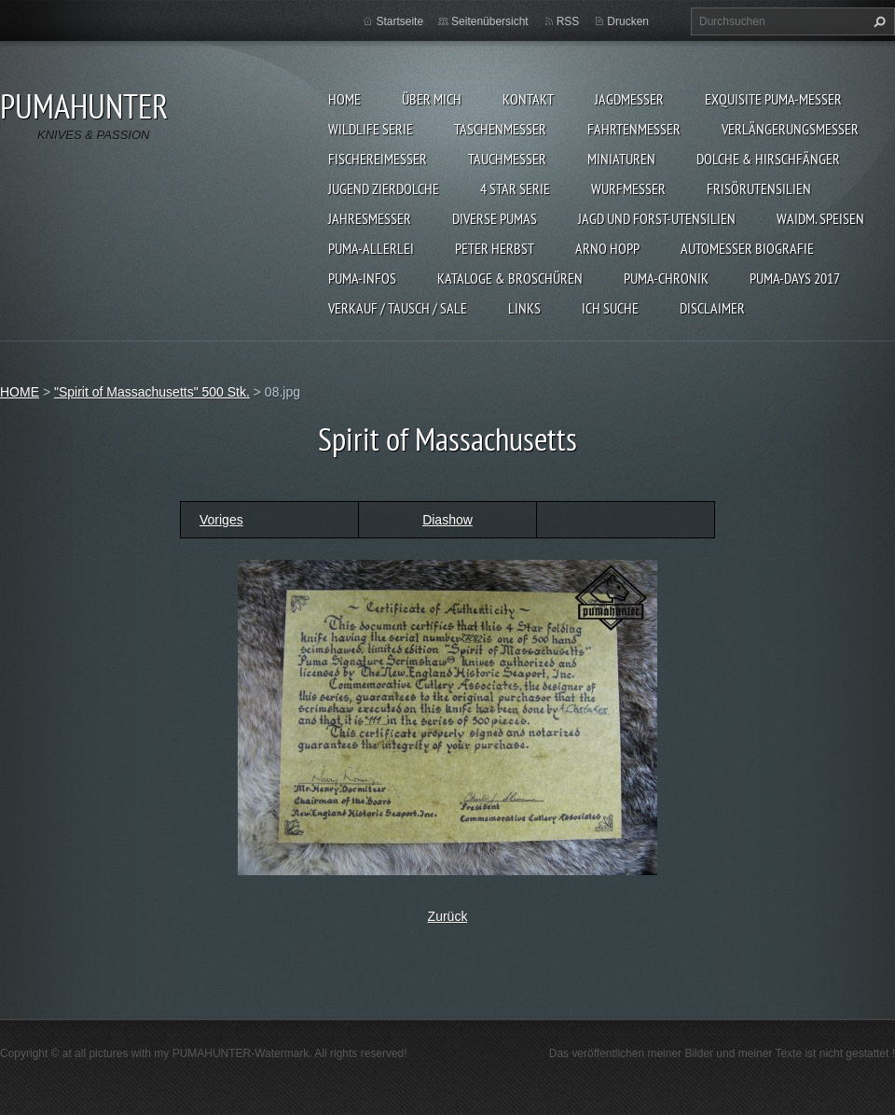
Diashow (447, 519)
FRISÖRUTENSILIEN (759, 188)
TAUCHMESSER (507, 158)
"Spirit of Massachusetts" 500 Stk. (152, 391)
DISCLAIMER (712, 308)
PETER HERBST (494, 248)
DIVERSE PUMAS (494, 218)
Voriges (221, 519)
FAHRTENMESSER (634, 128)
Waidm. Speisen (820, 218)
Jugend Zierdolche (383, 188)
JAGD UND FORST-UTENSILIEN (657, 218)
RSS (568, 21)
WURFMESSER (628, 188)
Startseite (399, 21)
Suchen (877, 21)
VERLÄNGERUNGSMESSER (790, 128)
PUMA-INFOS (362, 278)
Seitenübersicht (490, 21)
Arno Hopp (607, 248)
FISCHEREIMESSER (377, 158)
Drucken (628, 21)
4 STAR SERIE (515, 188)
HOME (344, 99)
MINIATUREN (621, 158)
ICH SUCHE (610, 308)
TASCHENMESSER (500, 128)
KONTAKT (528, 99)
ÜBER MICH (431, 99)
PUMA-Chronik (666, 278)
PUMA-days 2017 (795, 278)
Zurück (448, 916)
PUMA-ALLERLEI (371, 248)
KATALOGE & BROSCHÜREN (510, 278)
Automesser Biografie (747, 248)
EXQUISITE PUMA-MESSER (773, 99)
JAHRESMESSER (369, 218)
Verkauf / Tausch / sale (397, 308)
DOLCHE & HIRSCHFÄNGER (768, 158)
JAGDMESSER (629, 99)
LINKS (524, 308)
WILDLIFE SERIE (370, 128)
